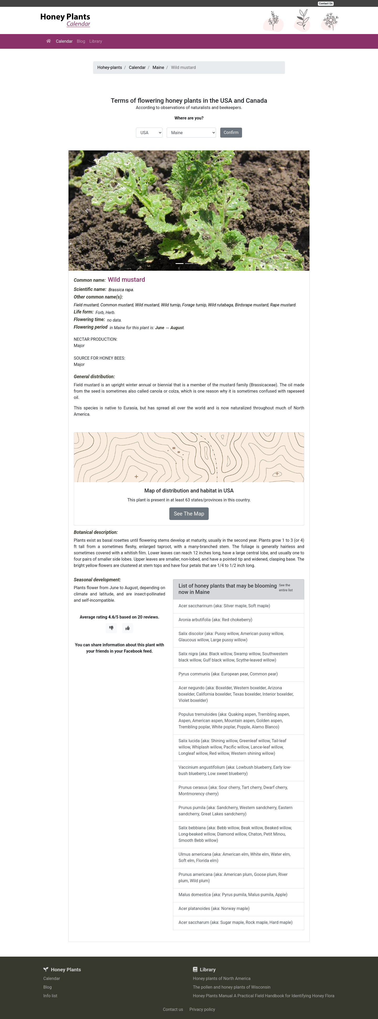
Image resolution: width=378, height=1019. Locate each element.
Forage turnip (194, 304)
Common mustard (117, 304)
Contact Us (326, 3)
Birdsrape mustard (251, 304)
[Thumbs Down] (111, 628)
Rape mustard (282, 304)
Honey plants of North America (222, 978)
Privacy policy (202, 1009)
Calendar (64, 41)
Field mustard (86, 304)
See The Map (189, 514)
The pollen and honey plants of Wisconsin (231, 987)
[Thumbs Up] (127, 628)
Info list (50, 995)
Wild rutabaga (220, 304)
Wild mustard (147, 304)
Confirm (231, 132)
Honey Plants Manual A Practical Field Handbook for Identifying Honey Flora (263, 995)
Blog (81, 41)
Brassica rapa (120, 289)
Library (95, 41)
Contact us (173, 1009)
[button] (87, 210)
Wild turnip (170, 304)
